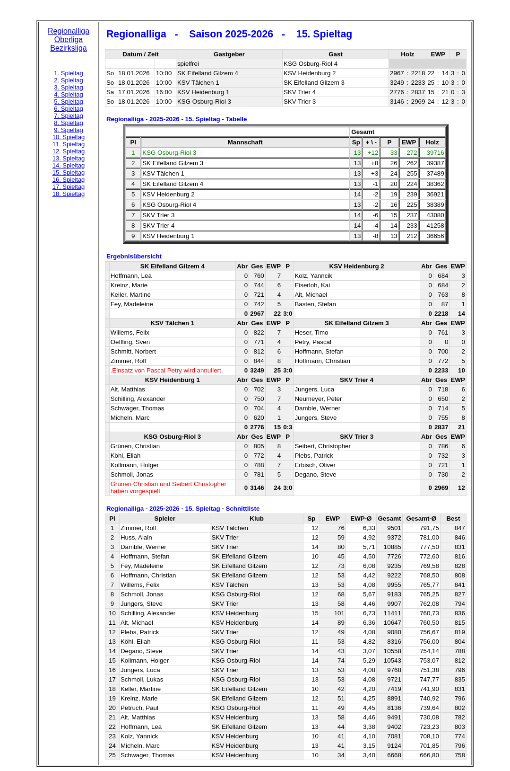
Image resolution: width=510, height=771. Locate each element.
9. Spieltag (68, 129)
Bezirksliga (68, 48)
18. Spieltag (68, 193)
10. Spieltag (68, 137)
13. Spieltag (68, 158)
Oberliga (68, 39)
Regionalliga (68, 31)
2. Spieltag (68, 80)
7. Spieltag (68, 115)
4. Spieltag (68, 94)
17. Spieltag (68, 186)
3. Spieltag (68, 87)
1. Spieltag (68, 73)
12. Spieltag (68, 151)
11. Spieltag (68, 144)
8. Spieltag (68, 122)
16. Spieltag (68, 179)
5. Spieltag (68, 101)
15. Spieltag (68, 172)
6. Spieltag (68, 108)
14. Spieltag (68, 165)
